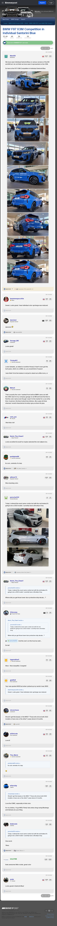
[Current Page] (42, 48)
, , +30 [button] (23, 289)
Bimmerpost (11, 2)
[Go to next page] (45, 48)
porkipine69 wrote (14, 763)
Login (51, 3)
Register (42, 3)
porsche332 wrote (14, 588)
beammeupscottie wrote (16, 689)
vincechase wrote (14, 794)
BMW (25, 916)
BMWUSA (31, 916)
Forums (5, 23)
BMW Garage (15, 19)
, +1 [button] (20, 468)
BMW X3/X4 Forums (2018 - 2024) (18, 23)
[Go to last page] (48, 48)
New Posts (6, 19)
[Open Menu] (3, 3)
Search (23, 19)
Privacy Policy (50, 914)
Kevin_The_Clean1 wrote (15, 620)
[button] (17, 332)
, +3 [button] (19, 850)
